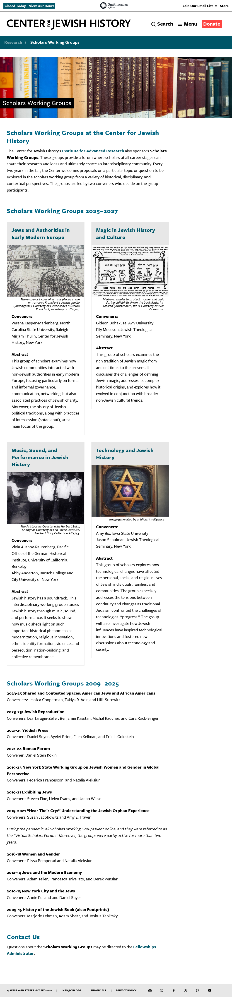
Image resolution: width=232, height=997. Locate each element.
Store (224, 5)
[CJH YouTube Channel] (210, 990)
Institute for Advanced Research (93, 151)
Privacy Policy (126, 990)
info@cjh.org (71, 990)
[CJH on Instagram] (198, 990)
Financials (98, 990)
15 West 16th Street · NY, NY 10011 (29, 990)
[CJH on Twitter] (186, 990)
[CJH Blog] (162, 990)
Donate (211, 23)
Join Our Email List (198, 5)
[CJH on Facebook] (174, 990)
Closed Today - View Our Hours (29, 5)
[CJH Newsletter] (150, 990)
